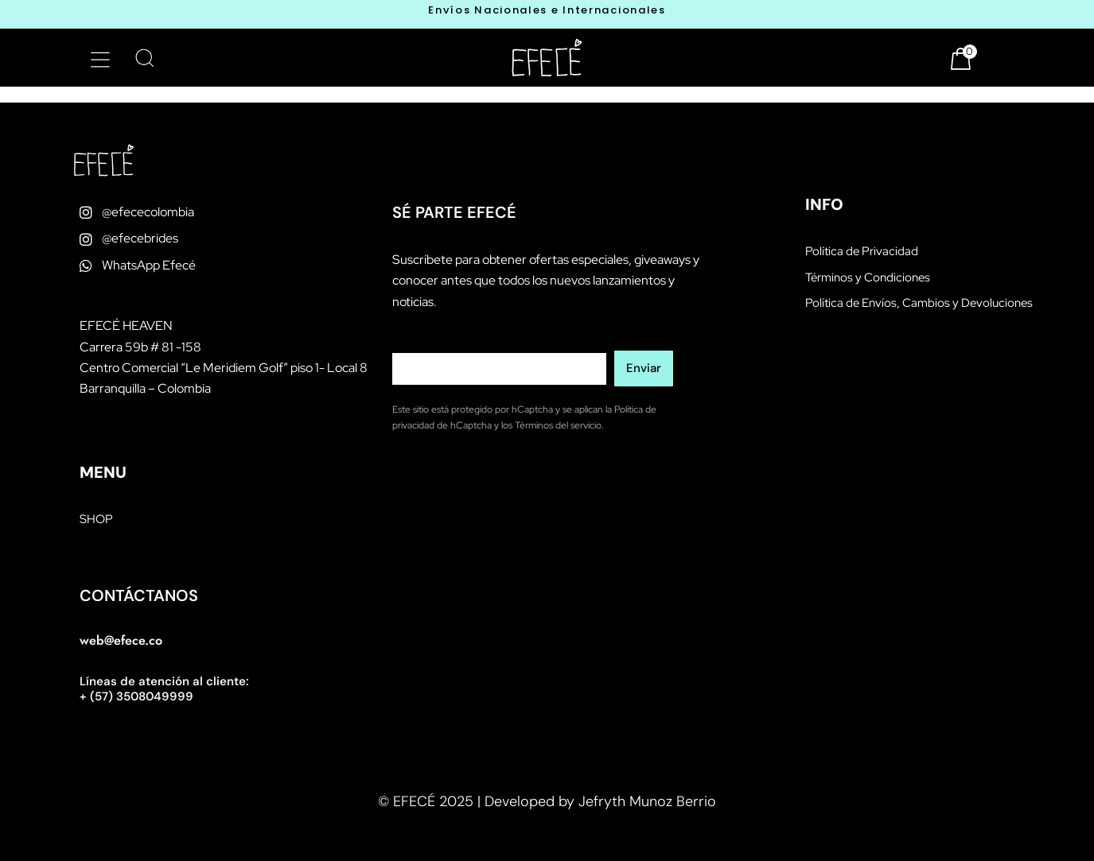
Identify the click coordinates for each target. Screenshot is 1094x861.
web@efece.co (121, 640)
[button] (101, 60)
